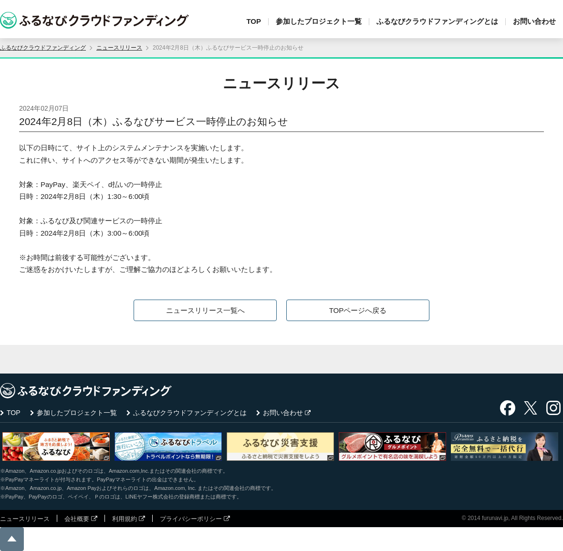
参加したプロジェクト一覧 (319, 21)
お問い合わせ (534, 21)
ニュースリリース (119, 47)
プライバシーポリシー (191, 518)
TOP (253, 21)
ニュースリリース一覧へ (205, 310)
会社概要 (76, 518)
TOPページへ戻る (358, 310)
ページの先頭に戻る (12, 539)
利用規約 (124, 518)
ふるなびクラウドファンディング (43, 47)
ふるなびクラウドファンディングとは (437, 21)
